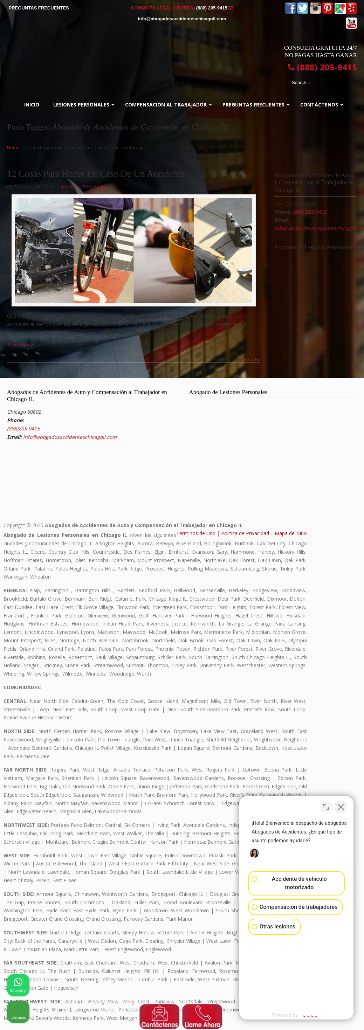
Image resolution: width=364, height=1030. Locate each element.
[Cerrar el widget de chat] (340, 806)
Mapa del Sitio (291, 533)
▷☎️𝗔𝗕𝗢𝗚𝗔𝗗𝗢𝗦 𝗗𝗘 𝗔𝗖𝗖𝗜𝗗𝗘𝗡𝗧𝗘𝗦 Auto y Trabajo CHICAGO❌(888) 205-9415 (182, 55)
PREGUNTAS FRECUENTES (39, 8)
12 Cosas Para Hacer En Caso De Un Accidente (96, 173)
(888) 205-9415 (211, 8)
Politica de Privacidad (245, 533)
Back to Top (251, 359)
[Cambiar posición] (326, 806)
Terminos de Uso (195, 533)
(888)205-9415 (23, 428)
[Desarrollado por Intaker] (304, 1015)
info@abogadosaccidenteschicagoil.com (182, 18)
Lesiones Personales (84, 187)
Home (13, 148)
